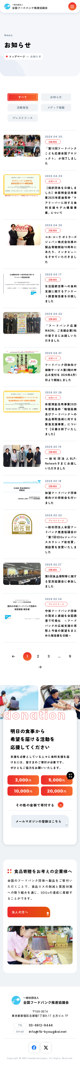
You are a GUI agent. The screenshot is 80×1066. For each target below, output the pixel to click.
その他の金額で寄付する (39, 805)
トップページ (17, 56)
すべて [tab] (22, 97)
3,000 (23, 780)
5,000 (56, 780)
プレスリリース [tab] (22, 118)
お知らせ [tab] (56, 97)
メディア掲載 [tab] (56, 107)
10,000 (23, 791)
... (59, 656)
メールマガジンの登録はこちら (42, 822)
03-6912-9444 (41, 1025)
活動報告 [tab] (23, 107)
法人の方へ (30, 913)
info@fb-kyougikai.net (48, 1031)
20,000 (56, 791)
